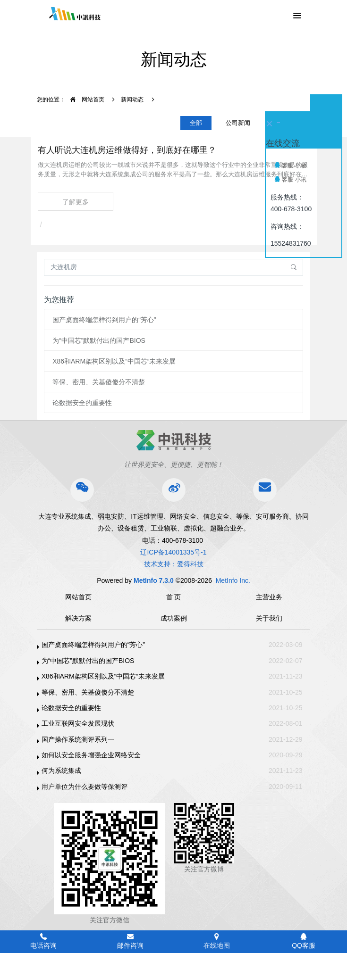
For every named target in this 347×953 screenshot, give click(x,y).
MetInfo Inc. (233, 580)
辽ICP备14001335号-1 (173, 552)
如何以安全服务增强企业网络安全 (91, 755)
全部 (196, 122)
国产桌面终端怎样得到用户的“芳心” (104, 319)
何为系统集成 (61, 770)
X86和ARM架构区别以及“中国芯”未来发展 (114, 361)
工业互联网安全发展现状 (78, 723)
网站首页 (84, 99)
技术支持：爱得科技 (173, 564)
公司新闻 (238, 122)
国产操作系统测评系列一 (78, 739)
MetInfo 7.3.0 (154, 580)
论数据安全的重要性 (82, 402)
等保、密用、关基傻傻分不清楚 (98, 382)
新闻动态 (132, 99)
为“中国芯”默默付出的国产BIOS (98, 340)
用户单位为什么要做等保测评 (84, 786)
